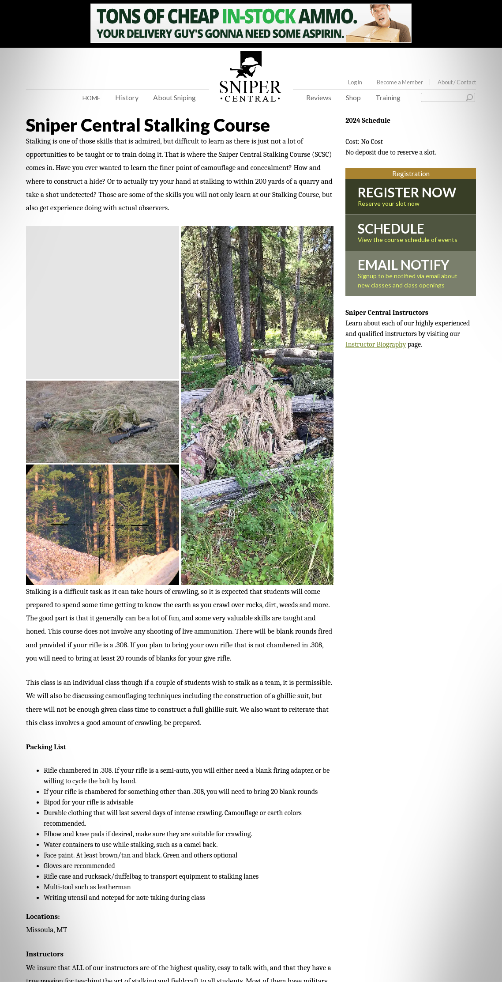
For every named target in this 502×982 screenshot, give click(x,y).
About (457, 82)
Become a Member (400, 82)
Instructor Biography (375, 344)
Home (91, 98)
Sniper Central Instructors (65, 865)
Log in (355, 82)
